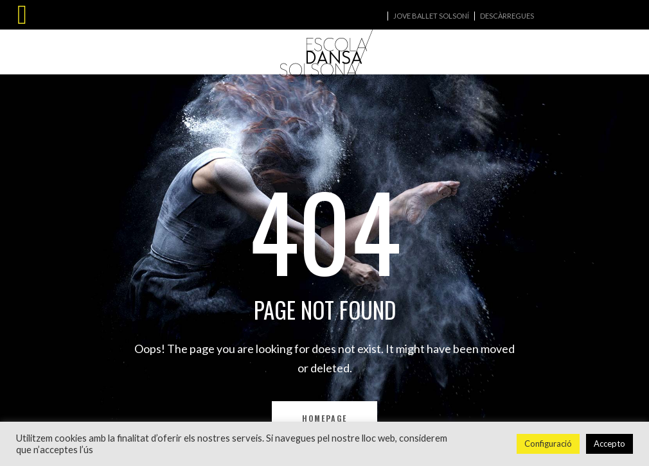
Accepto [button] (609, 443)
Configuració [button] (548, 443)
